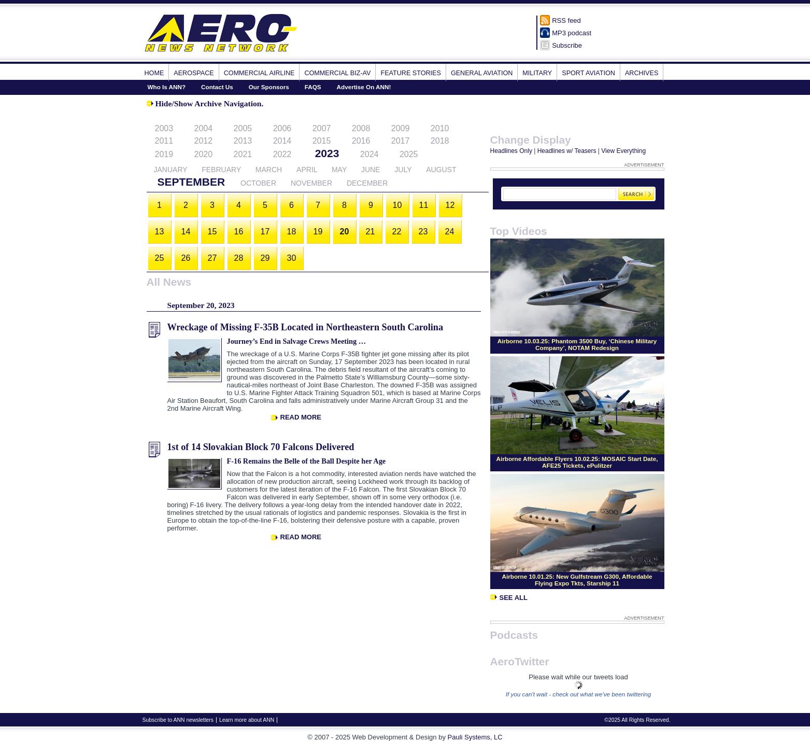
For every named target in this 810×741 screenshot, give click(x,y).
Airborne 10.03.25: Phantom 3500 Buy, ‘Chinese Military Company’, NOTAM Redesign (577, 344)
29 (265, 258)
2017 (400, 140)
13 (159, 231)
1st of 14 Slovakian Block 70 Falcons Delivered (260, 447)
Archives (641, 73)
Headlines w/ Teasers (566, 151)
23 (423, 231)
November (311, 183)
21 (370, 231)
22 (397, 231)
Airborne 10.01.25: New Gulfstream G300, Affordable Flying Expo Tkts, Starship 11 (577, 579)
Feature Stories (410, 73)
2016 (361, 140)
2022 (282, 154)
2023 (327, 153)
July (402, 169)
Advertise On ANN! (364, 86)
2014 (282, 140)
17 (265, 231)
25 (159, 258)
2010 (440, 128)
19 (318, 231)
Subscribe (567, 45)
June (370, 169)
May (339, 169)
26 (186, 258)
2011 (164, 140)
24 (449, 231)
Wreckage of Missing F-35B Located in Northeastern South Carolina (305, 327)
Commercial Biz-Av (337, 73)
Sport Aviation (588, 73)
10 (397, 205)
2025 (409, 154)
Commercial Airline (259, 73)
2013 (243, 140)
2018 (440, 140)
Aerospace (194, 73)
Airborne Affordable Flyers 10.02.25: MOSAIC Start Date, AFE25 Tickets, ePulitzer (577, 462)
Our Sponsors (269, 86)
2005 (243, 128)
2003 (164, 128)
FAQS (313, 86)
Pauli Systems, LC (475, 737)
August (441, 169)
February (221, 169)
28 (239, 258)
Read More (300, 417)
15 (212, 231)
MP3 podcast (571, 33)
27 (212, 258)
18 (291, 231)
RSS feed (566, 20)
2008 (361, 128)
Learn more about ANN (246, 720)
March (268, 169)
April (306, 169)
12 (450, 205)
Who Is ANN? (167, 86)
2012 (203, 140)
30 (291, 258)
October (258, 183)
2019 (164, 154)
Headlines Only (511, 151)
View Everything (623, 151)
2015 (321, 140)
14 (186, 231)
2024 (369, 154)
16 (239, 231)
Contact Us (217, 86)
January (171, 169)
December (367, 183)
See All (509, 598)
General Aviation (482, 73)
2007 (321, 128)
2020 (203, 154)
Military (537, 73)
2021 (243, 154)
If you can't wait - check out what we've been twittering (578, 694)
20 (344, 231)
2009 (400, 128)
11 (424, 205)
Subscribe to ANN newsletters (178, 720)
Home (154, 73)
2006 (282, 128)
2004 (203, 128)
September (191, 182)
